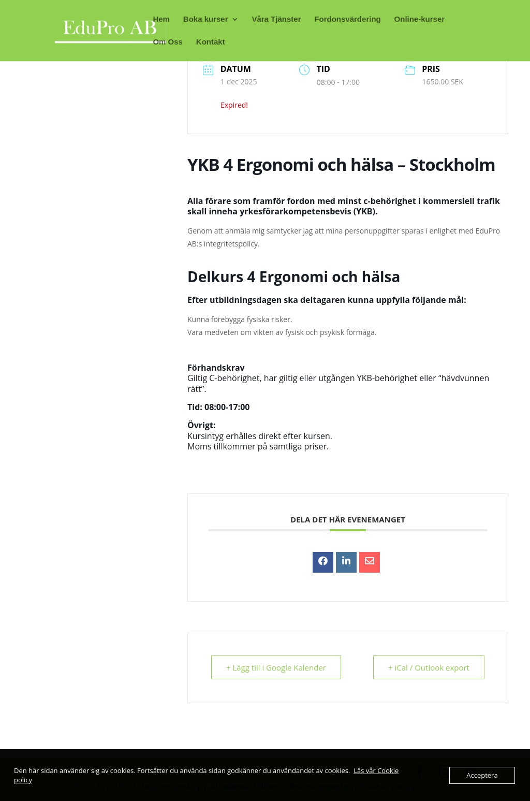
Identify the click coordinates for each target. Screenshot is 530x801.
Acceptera (481, 775)
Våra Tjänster (276, 19)
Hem (161, 19)
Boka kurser (205, 19)
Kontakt (210, 42)
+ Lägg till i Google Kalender (276, 667)
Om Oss (168, 42)
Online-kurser (419, 19)
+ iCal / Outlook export (428, 667)
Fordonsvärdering (347, 19)
